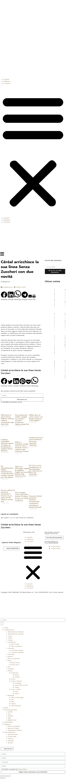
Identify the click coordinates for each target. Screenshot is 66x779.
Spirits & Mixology (17, 698)
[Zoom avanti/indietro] (1, 776)
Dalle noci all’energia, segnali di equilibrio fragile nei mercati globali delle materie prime (22, 471)
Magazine (7, 724)
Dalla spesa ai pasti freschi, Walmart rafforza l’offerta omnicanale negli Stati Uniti (7, 419)
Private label (12, 736)
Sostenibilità (8, 722)
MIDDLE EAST (12, 720)
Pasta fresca (15, 663)
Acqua (13, 704)
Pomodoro (11, 654)
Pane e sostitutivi (14, 659)
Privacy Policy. (22, 769)
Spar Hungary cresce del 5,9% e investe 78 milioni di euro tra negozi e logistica (22, 496)
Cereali (10, 640)
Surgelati (11, 669)
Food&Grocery (7, 287)
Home (6, 628)
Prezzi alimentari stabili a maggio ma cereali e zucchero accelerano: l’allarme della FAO (22, 419)
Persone (10, 739)
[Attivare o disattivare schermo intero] (4, 776)
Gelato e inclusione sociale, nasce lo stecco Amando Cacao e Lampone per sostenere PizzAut (22, 446)
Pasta (10, 661)
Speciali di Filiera (13, 728)
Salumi (17, 693)
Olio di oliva (15, 644)
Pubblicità (6, 81)
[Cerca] (2, 623)
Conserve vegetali (17, 652)
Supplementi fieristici (15, 730)
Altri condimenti (16, 646)
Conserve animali (17, 650)
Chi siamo (6, 83)
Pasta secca (15, 665)
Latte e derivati (16, 681)
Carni (16, 691)
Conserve (11, 648)
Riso (9, 667)
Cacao (10, 636)
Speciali (10, 743)
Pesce (13, 679)
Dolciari (10, 656)
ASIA (9, 718)
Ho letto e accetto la (14, 769)
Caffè (10, 638)
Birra (12, 702)
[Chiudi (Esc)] (9, 776)
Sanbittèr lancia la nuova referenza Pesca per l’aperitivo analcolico (36, 441)
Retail (6, 708)
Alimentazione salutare (16, 634)
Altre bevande (16, 706)
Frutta (17, 675)
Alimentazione (12, 734)
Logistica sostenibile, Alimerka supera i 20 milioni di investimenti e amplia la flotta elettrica (7, 445)
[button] (33, 151)
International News (10, 710)
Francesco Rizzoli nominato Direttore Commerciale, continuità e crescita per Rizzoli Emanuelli (35, 501)
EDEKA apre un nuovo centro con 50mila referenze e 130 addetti (36, 418)
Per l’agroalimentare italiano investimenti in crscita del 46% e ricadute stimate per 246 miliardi (7, 471)
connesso (12, 518)
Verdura (17, 677)
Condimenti (12, 642)
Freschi (10, 671)
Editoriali (11, 741)
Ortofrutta (14, 673)
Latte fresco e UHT (21, 685)
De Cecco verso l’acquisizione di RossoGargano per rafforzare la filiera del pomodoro (35, 470)
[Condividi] (7, 776)
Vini (12, 700)
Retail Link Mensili (14, 726)
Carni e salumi (16, 689)
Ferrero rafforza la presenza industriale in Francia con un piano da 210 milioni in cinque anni (8, 496)
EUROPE (10, 716)
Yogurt (17, 687)
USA (9, 714)
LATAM (10, 712)
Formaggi (18, 683)
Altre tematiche (9, 732)
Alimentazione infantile (16, 632)
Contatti (6, 79)
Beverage (11, 695)
